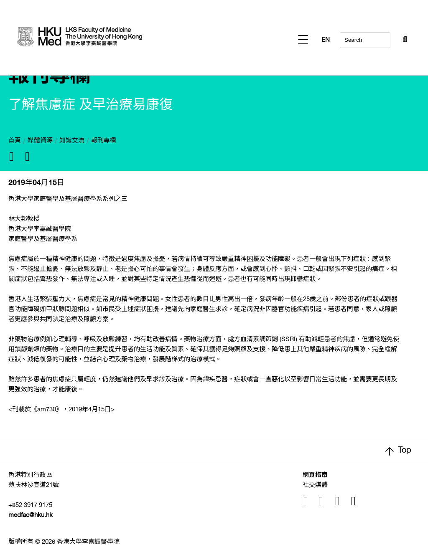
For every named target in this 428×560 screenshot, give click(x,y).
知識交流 (71, 141)
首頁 (14, 141)
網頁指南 (315, 475)
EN (403, 40)
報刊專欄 (103, 141)
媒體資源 (40, 141)
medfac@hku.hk (30, 515)
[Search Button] (384, 37)
